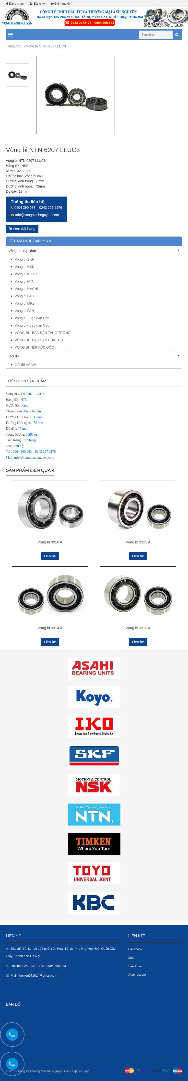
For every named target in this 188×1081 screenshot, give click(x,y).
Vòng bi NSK (24, 267)
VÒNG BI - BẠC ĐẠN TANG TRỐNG (42, 333)
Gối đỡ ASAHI (25, 365)
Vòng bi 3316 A (49, 542)
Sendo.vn (135, 966)
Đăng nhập (15, 3)
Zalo (131, 958)
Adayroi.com (137, 974)
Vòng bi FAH (24, 311)
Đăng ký (37, 3)
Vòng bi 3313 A (138, 628)
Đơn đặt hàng (22, 229)
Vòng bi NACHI (26, 289)
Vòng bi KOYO (26, 274)
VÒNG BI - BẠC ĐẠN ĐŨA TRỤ (39, 340)
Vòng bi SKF (24, 259)
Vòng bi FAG (24, 296)
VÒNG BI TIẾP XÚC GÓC (34, 347)
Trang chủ (14, 46)
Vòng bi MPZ (25, 303)
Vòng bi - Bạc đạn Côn (32, 318)
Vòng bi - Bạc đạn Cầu (32, 325)
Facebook (135, 949)
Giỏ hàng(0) (60, 3)
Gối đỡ (94, 356)
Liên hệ (50, 556)
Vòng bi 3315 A (138, 542)
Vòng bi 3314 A (49, 628)
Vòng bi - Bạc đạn (94, 250)
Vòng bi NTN (24, 281)
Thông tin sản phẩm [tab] (26, 381)
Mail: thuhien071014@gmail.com (34, 975)
